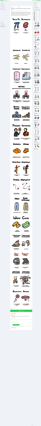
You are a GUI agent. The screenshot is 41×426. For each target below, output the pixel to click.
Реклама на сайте (3, 25)
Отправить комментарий (16, 324)
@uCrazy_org (21, 310)
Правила (2, 24)
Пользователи (2, 23)
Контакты (4, 24)
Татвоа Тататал (13, 315)
